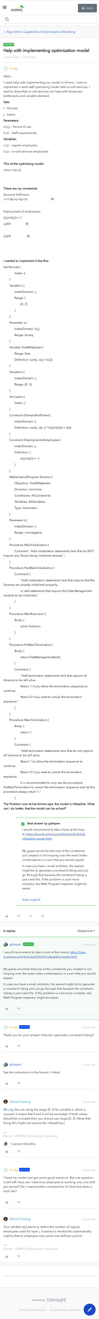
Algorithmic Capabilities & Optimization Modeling (40, 32)
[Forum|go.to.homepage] (17, 8)
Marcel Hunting (20, 1102)
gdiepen (15, 944)
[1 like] (19, 1144)
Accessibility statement (64, 1310)
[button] (4, 9)
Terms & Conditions (32, 1310)
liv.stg (13, 68)
